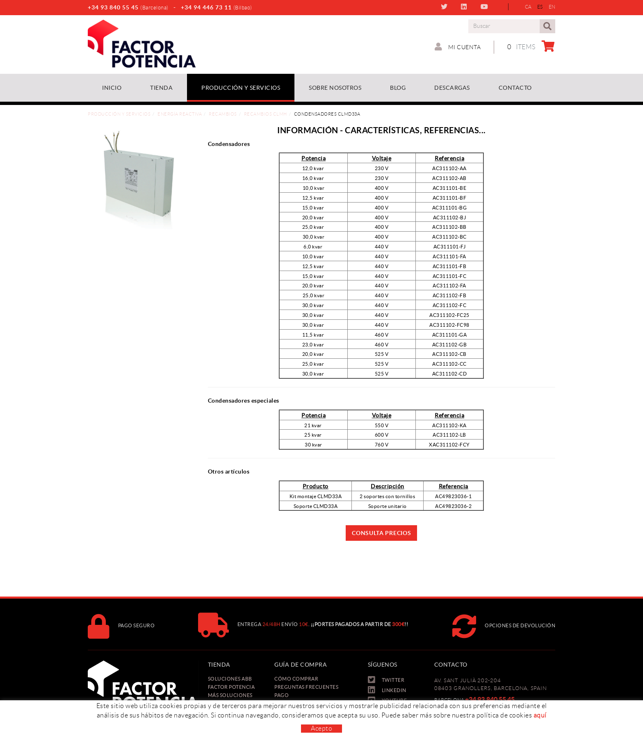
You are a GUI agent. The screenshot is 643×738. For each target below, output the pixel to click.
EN (552, 6)
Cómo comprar (296, 678)
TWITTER (445, 6)
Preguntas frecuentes (306, 687)
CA (528, 6)
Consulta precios (381, 533)
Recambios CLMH (265, 114)
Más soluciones (230, 695)
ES (540, 6)
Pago (281, 695)
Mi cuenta (458, 47)
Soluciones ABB (230, 678)
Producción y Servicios (119, 114)
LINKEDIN (465, 6)
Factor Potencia (231, 687)
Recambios (223, 114)
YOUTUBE (485, 6)
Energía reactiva (179, 114)
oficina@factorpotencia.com (470, 725)
